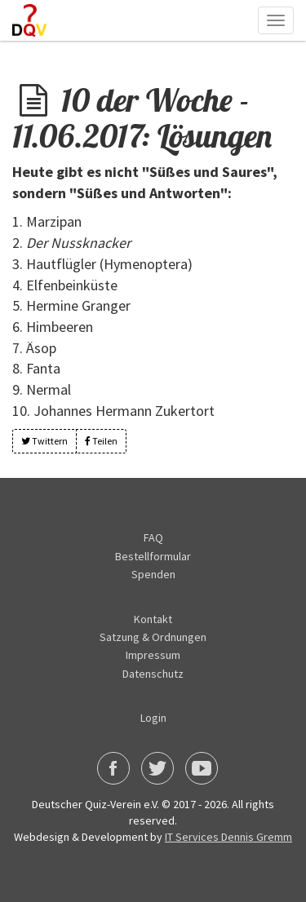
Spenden (153, 574)
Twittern (44, 441)
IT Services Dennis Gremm (228, 836)
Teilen (101, 441)
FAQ (153, 537)
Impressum (153, 655)
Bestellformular (153, 556)
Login (153, 717)
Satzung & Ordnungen (153, 637)
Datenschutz (153, 673)
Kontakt (153, 619)
